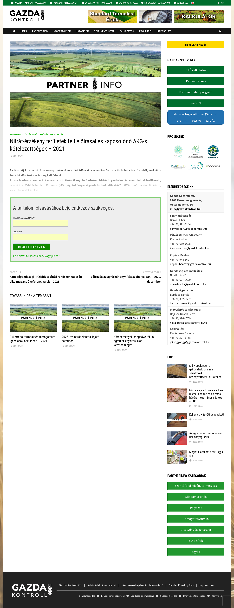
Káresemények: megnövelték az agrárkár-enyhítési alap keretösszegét (134, 341)
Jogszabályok (62, 31)
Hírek (23, 31)
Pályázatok (127, 31)
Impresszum (206, 574)
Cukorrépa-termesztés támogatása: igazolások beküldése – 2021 (32, 339)
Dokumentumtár (104, 31)
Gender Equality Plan (181, 574)
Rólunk (16, 2)
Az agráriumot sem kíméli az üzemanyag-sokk (205, 430)
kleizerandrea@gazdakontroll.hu (189, 243)
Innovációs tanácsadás (155, 2)
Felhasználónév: (24, 217)
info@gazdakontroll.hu (185, 204)
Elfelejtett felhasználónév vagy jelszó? (36, 256)
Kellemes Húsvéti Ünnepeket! (206, 410)
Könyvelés (181, 2)
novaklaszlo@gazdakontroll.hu (188, 279)
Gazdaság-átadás (127, 2)
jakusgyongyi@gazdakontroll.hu (189, 337)
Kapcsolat (164, 31)
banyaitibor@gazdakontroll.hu (188, 224)
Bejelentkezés (31, 247)
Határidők (82, 31)
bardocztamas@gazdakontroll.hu (190, 299)
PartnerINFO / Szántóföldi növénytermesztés (36, 134)
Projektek (145, 31)
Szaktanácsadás (36, 2)
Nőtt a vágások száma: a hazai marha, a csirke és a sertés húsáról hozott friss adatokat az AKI (206, 391)
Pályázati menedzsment (64, 2)
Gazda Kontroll (38, 602)
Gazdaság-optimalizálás (97, 2)
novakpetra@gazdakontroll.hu (188, 318)
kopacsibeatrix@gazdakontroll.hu (190, 259)
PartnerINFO (40, 31)
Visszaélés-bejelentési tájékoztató (142, 574)
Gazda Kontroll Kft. (70, 574)
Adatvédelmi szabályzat (101, 574)
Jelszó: (18, 231)
